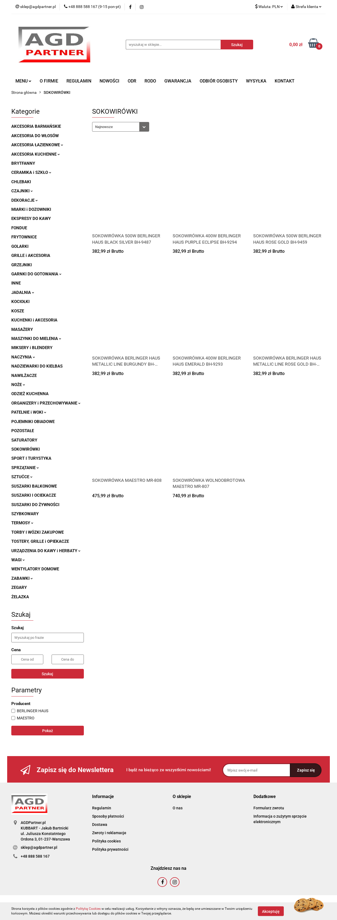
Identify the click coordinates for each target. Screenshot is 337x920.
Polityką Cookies (88, 909)
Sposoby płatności (108, 816)
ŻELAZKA (20, 596)
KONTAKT (285, 81)
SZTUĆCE (22, 476)
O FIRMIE (49, 81)
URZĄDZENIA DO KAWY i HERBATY (46, 550)
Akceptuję (271, 911)
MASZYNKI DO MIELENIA (36, 338)
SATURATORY (24, 440)
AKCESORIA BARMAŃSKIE (36, 126)
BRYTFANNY (23, 163)
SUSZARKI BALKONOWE (34, 486)
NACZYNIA (23, 357)
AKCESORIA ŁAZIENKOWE (37, 144)
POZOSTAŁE (22, 430)
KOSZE (17, 311)
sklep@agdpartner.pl (39, 847)
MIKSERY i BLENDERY (31, 347)
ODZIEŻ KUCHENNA (30, 393)
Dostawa (99, 824)
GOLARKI (19, 246)
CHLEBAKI (21, 181)
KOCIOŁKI (20, 301)
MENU (23, 81)
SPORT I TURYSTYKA (31, 458)
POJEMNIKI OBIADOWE (33, 421)
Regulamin (101, 808)
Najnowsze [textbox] (104, 127)
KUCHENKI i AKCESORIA (34, 320)
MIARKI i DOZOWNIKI (31, 209)
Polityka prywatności (110, 849)
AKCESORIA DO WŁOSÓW (35, 135)
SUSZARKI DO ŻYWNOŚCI (35, 504)
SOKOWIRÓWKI (25, 449)
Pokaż (47, 730)
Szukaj (47, 674)
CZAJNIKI (22, 190)
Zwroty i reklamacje (109, 833)
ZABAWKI (22, 578)
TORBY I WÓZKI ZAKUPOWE (37, 532)
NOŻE (18, 384)
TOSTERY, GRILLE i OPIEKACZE (40, 541)
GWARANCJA (177, 81)
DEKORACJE (24, 200)
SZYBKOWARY (25, 513)
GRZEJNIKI (21, 264)
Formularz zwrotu (268, 808)
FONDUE (19, 227)
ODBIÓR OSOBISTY (219, 81)
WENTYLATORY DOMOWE (35, 569)
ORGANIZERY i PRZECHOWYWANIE (46, 403)
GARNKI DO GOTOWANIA (36, 274)
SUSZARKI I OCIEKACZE (33, 495)
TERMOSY (22, 522)
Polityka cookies (106, 841)
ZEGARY (19, 587)
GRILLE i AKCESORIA (30, 255)
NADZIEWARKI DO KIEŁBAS (37, 366)
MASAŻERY (22, 329)
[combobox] (120, 127)
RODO (150, 81)
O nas (178, 808)
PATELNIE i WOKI (28, 412)
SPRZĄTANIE (25, 467)
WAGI (18, 559)
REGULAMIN (78, 81)
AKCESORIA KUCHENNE (35, 154)
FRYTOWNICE (24, 237)
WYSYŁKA (256, 81)
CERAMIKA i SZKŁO (31, 172)
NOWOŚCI (109, 81)
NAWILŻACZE (24, 375)
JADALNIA (22, 292)
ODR (132, 81)
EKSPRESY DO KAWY (31, 218)
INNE (16, 283)
